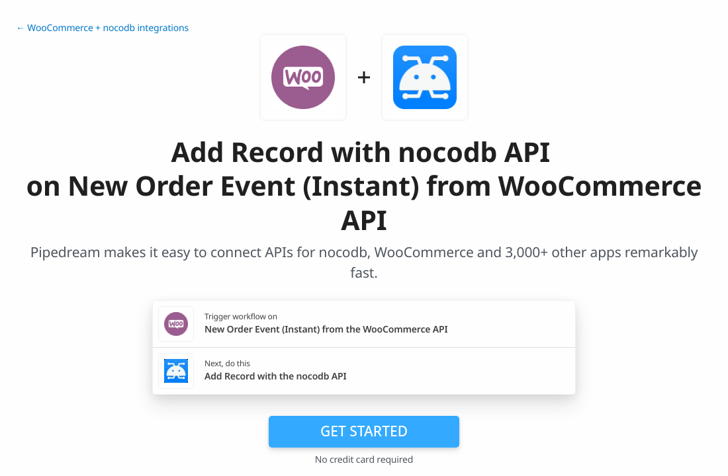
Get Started (364, 431)
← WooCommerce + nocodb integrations (102, 28)
